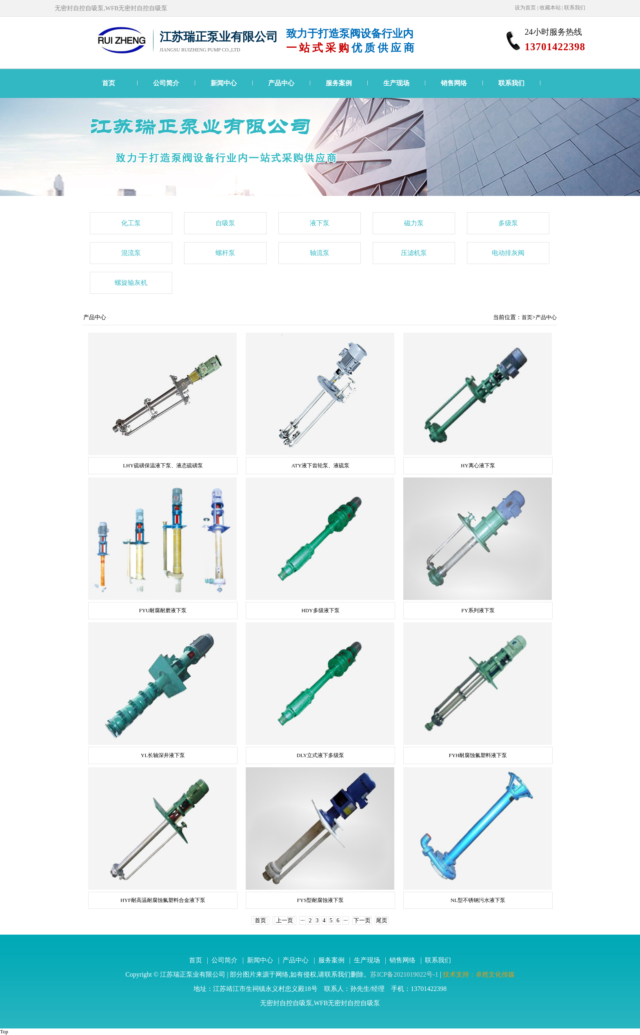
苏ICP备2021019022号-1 (404, 974)
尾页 (381, 920)
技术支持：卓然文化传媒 (479, 974)
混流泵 (131, 252)
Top (4, 1031)
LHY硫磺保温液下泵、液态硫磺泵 (163, 465)
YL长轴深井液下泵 (163, 755)
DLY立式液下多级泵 (320, 755)
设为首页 (525, 7)
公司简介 (166, 83)
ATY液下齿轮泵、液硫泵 (320, 465)
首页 (108, 83)
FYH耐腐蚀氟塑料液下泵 (478, 755)
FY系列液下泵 (478, 610)
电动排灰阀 (508, 252)
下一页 (362, 920)
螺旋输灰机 (131, 282)
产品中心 (281, 83)
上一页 (284, 920)
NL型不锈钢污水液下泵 (478, 900)
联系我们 (574, 7)
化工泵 (131, 223)
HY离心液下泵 (478, 465)
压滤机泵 (414, 252)
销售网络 (454, 83)
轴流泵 (319, 252)
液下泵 (319, 223)
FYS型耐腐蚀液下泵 (320, 900)
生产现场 (396, 83)
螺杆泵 (225, 252)
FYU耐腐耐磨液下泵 (163, 610)
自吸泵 (225, 223)
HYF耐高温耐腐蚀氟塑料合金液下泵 (162, 900)
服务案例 (339, 83)
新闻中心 (224, 83)
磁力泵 (414, 223)
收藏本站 (550, 7)
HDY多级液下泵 (320, 610)
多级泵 (508, 223)
